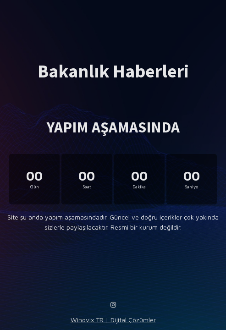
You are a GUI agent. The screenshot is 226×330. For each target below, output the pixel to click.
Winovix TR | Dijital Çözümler (113, 320)
